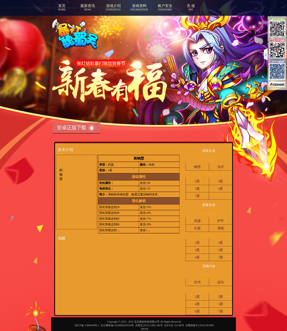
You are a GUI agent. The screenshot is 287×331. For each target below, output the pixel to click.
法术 (220, 167)
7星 (197, 196)
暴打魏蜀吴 (71, 40)
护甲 (220, 221)
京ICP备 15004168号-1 (87, 325)
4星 (220, 181)
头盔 (197, 228)
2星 (197, 243)
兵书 (197, 282)
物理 (197, 167)
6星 (220, 189)
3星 (197, 181)
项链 (220, 228)
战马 (220, 282)
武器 (197, 221)
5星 (197, 189)
